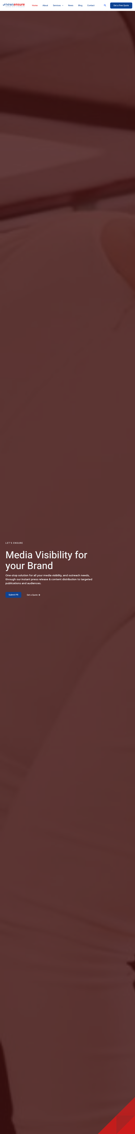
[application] (60, 5)
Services (56, 5)
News (68, 5)
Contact (86, 5)
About (44, 5)
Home (34, 5)
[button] (105, 5)
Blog (77, 5)
